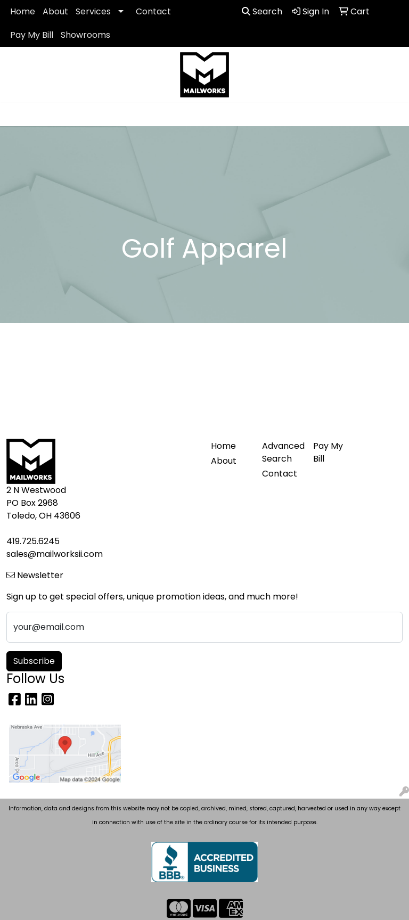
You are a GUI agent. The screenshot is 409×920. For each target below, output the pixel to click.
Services (93, 11)
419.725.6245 (33, 541)
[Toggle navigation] (16, 114)
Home (22, 11)
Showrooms (85, 35)
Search (262, 11)
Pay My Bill (31, 35)
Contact (153, 11)
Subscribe (34, 661)
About (55, 11)
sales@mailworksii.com (54, 554)
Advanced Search (281, 452)
